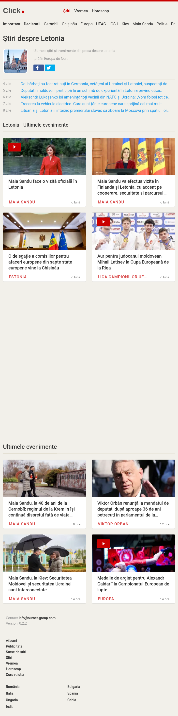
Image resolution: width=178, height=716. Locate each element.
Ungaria (12, 700)
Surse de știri (16, 652)
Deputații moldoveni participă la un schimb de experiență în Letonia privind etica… (92, 90)
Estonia (18, 277)
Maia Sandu (143, 24)
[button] (38, 68)
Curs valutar (15, 675)
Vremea (81, 11)
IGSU (114, 24)
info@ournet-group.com (37, 618)
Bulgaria (73, 687)
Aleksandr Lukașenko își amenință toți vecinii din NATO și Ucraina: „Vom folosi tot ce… (95, 97)
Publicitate (14, 646)
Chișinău (69, 24)
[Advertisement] (89, 327)
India (10, 707)
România (12, 687)
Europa (86, 24)
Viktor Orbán (113, 524)
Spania (72, 693)
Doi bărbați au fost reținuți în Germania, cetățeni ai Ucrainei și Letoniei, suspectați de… (95, 84)
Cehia (71, 700)
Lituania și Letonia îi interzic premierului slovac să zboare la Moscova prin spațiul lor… (95, 110)
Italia (10, 693)
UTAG (101, 24)
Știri (66, 11)
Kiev (125, 24)
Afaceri (11, 641)
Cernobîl (51, 24)
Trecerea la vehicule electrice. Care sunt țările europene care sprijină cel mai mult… (92, 103)
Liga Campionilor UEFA (123, 277)
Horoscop (100, 11)
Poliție (162, 24)
